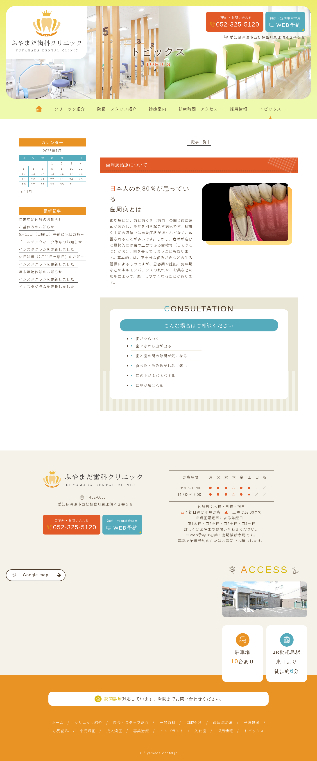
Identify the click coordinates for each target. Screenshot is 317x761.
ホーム (58, 722)
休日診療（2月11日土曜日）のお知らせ (54, 256)
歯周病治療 (223, 722)
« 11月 (26, 191)
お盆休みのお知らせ (36, 226)
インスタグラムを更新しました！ (48, 249)
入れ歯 (200, 730)
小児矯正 (88, 730)
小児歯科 (61, 730)
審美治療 (141, 730)
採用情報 (225, 730)
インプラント (172, 730)
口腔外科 (194, 722)
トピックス (254, 730)
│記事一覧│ (199, 141)
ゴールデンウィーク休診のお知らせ (50, 241)
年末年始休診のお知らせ (40, 219)
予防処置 (252, 722)
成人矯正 (114, 730)
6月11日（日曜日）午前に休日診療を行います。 (61, 234)
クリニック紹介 (88, 722)
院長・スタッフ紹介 (131, 722)
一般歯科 (167, 722)
